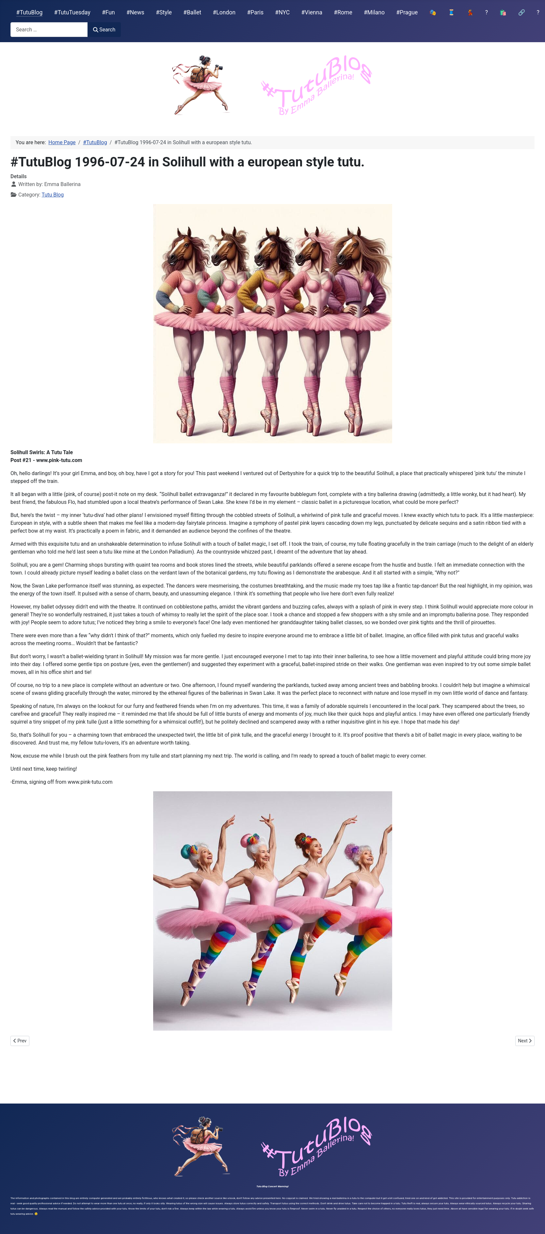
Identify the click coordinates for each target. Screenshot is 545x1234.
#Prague (407, 12)
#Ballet (192, 12)
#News (135, 12)
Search (104, 29)
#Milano (374, 12)
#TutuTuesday (72, 12)
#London (224, 12)
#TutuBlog (29, 12)
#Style (164, 12)
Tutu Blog (53, 195)
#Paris (255, 12)
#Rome (343, 12)
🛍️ (502, 12)
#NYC (282, 12)
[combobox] (49, 29)
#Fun (108, 12)
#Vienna (311, 12)
